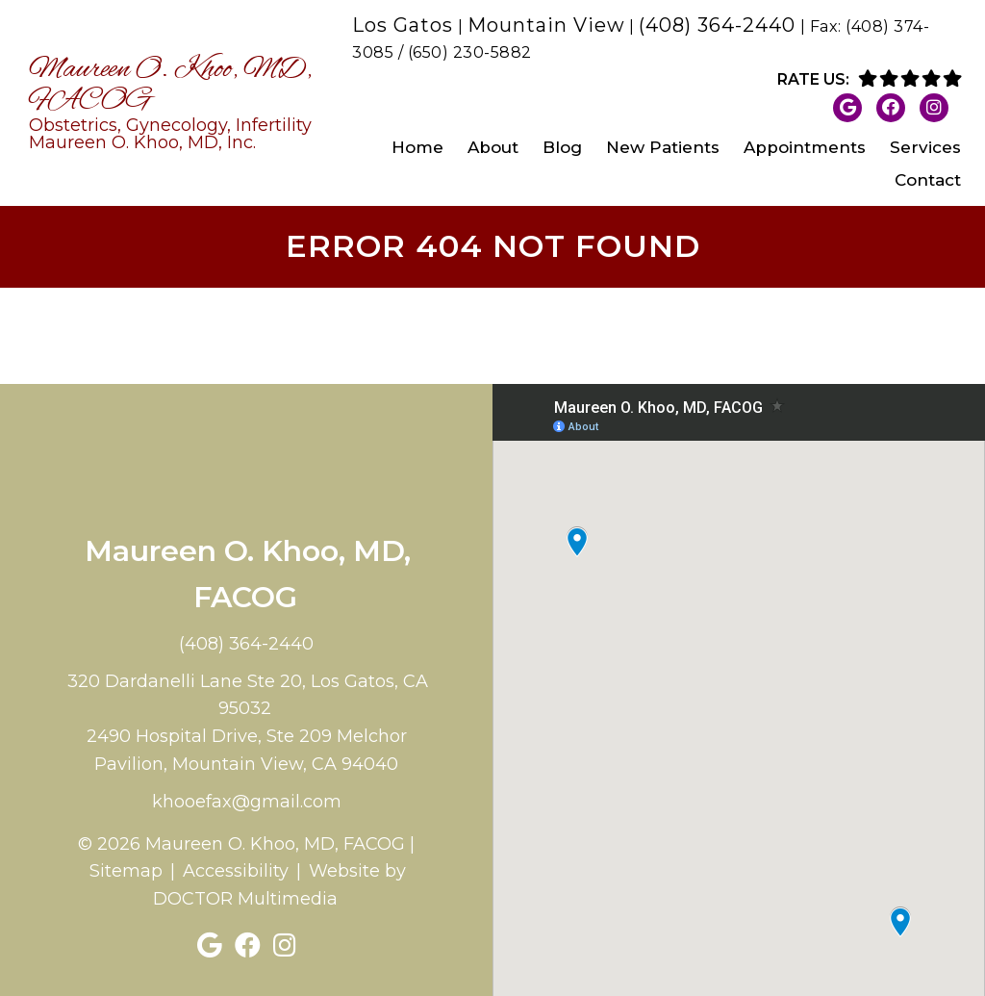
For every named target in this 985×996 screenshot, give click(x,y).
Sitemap (126, 870)
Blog (562, 147)
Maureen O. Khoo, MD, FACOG (173, 103)
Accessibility (236, 870)
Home (417, 147)
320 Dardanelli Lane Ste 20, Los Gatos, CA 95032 (247, 695)
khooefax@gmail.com (246, 801)
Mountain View (546, 25)
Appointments (805, 147)
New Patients (663, 147)
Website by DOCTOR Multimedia (280, 884)
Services (925, 147)
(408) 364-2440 (717, 25)
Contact (928, 180)
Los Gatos (402, 25)
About (492, 147)
